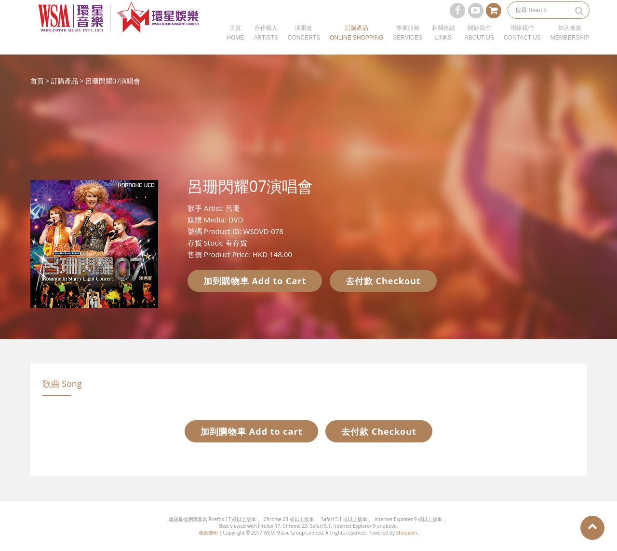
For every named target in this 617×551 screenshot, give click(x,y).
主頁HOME (235, 43)
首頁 (37, 80)
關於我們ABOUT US (479, 43)
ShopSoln (406, 532)
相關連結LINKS (443, 43)
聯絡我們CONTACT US (522, 43)
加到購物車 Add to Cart (255, 281)
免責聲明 (208, 532)
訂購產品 (64, 80)
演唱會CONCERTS (304, 43)
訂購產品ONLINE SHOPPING (356, 43)
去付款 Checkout (383, 281)
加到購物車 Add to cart (251, 431)
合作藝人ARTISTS (266, 43)
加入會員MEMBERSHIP (570, 43)
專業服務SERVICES (407, 43)
